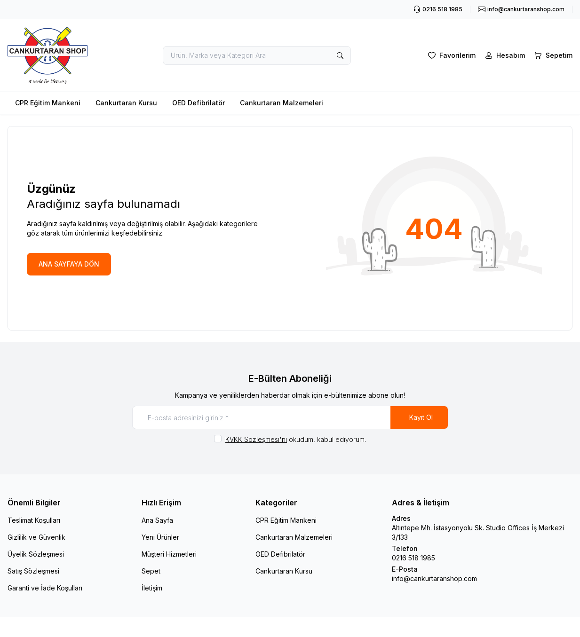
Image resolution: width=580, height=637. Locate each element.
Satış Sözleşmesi (33, 571)
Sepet (151, 571)
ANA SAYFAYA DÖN (69, 264)
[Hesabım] (504, 55)
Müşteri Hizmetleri (169, 554)
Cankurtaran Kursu (126, 103)
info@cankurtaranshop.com (434, 578)
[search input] (257, 55)
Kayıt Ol (421, 417)
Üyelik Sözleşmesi (36, 554)
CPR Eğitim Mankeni (47, 103)
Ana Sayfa (157, 520)
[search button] (340, 55)
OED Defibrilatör (198, 103)
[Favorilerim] (451, 55)
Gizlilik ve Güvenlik (36, 537)
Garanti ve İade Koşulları (45, 588)
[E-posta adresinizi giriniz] (290, 417)
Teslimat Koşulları (34, 520)
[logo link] (47, 55)
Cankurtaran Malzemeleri (281, 103)
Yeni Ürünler (160, 537)
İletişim (152, 588)
